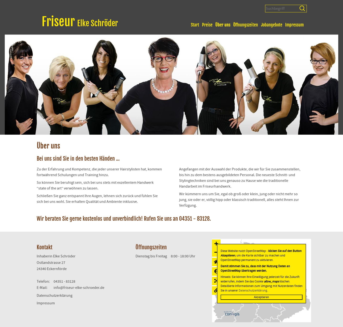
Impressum (294, 24)
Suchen (302, 8)
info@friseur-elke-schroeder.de (79, 287)
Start (195, 24)
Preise (207, 24)
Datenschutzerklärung (54, 295)
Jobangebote (271, 24)
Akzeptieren (261, 297)
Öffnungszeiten (245, 24)
